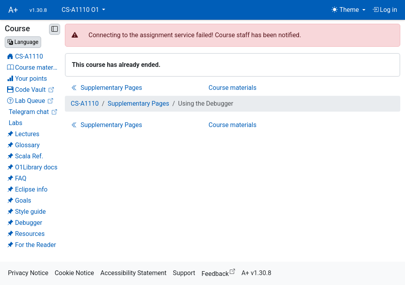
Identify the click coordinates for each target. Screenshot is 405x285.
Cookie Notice (74, 273)
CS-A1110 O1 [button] (81, 9)
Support (184, 273)
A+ (13, 10)
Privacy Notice (28, 273)
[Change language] (23, 42)
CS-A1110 (85, 103)
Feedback (220, 272)
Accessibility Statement (133, 273)
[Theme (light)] (348, 10)
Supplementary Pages (138, 103)
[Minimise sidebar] (54, 29)
